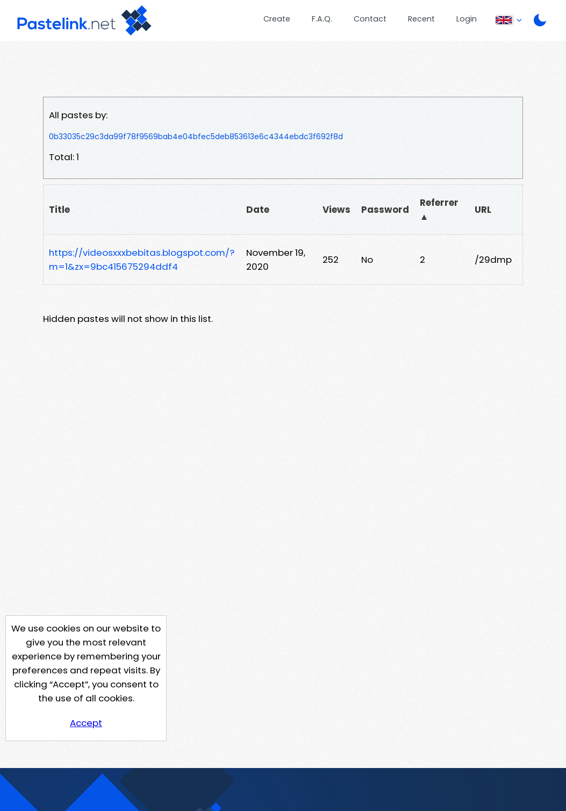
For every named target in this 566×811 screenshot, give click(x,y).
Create (276, 18)
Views (336, 209)
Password (385, 209)
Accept (86, 722)
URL (483, 209)
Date (257, 209)
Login (466, 18)
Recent (421, 18)
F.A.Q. (322, 18)
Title (59, 209)
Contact (370, 18)
